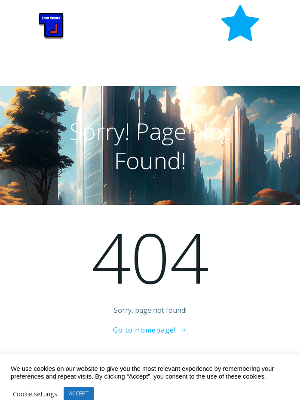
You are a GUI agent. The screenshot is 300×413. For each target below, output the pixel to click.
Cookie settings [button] (35, 393)
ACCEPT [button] (79, 393)
